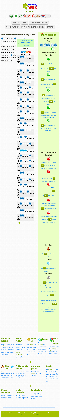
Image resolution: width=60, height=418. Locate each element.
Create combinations (20, 391)
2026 (54, 304)
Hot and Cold (7, 367)
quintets (50, 369)
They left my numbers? (5, 339)
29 (44, 282)
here (55, 413)
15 (42, 125)
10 (43, 95)
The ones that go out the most (15, 27)
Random (41, 27)
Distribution (19, 371)
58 (50, 219)
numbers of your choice (7, 345)
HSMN (37, 414)
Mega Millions (48, 35)
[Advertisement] (49, 142)
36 (42, 79)
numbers (32, 344)
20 (42, 112)
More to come (33, 339)
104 (51, 101)
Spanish (28, 11)
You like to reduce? (19, 339)
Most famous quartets (35, 367)
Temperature (32, 27)
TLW (12, 413)
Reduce (25, 23)
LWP (22, 414)
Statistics (50, 27)
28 (44, 268)
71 (42, 208)
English (32, 11)
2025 (52, 295)
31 (42, 63)
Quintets (49, 366)
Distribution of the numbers (22, 367)
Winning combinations (5, 391)
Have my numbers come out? (38, 23)
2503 (51, 68)
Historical (16, 23)
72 (42, 165)
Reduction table (36, 390)
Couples (45, 339)
